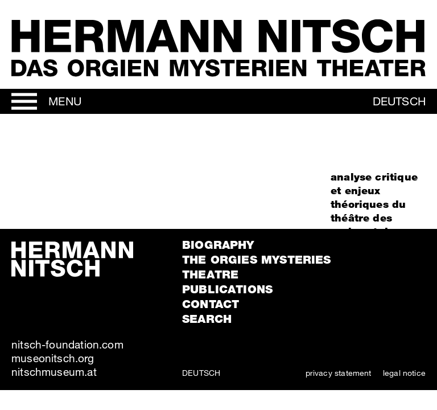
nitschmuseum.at (54, 371)
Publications (227, 289)
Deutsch (399, 101)
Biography (218, 245)
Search (207, 319)
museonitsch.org (52, 357)
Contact (210, 304)
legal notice (404, 373)
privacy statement (339, 373)
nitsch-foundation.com (67, 344)
